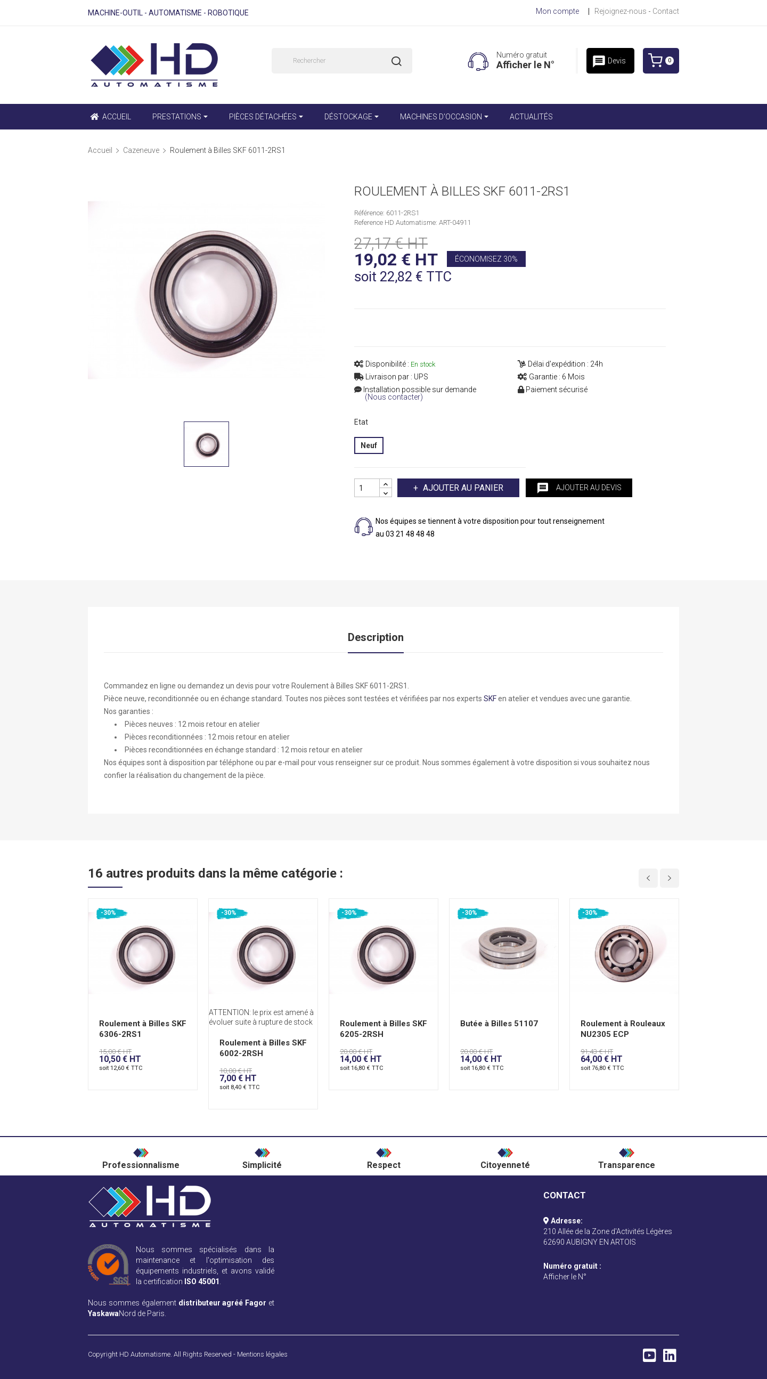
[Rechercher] (342, 61)
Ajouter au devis (579, 488)
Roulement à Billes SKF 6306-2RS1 (142, 1029)
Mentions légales (262, 1354)
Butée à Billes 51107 (499, 1023)
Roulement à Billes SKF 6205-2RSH (383, 1029)
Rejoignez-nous (620, 11)
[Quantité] (367, 487)
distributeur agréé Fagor (222, 1303)
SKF (490, 698)
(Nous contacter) (394, 397)
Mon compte (557, 11)
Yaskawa (103, 1313)
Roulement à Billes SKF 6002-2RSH (263, 1048)
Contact (665, 11)
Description (376, 637)
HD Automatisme (144, 1354)
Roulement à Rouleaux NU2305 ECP (623, 1029)
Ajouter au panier (462, 488)
